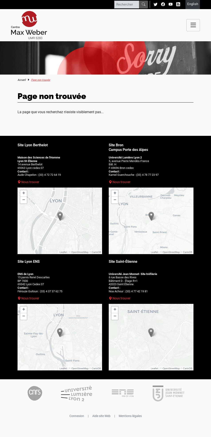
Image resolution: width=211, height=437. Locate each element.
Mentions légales (130, 416)
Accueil (22, 79)
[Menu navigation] (193, 25)
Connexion (76, 416)
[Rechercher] (126, 4)
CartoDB (96, 252)
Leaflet (63, 252)
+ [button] (23, 193)
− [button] (23, 200)
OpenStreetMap (80, 252)
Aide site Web (101, 416)
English (192, 4)
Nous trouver (30, 182)
